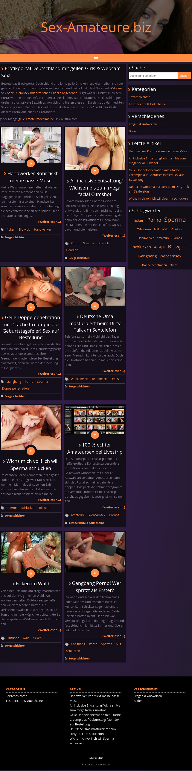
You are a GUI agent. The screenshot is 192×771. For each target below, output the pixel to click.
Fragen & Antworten (143, 124)
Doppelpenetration (15, 389)
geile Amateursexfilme (34, 119)
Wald (26, 639)
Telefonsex (99, 379)
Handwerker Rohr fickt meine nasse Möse (158, 151)
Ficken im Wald (32, 584)
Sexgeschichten (15, 237)
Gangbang (14, 382)
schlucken (28, 508)
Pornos (114, 516)
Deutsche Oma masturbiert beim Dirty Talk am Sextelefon (94, 323)
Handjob (72, 250)
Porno (75, 243)
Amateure (78, 516)
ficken (11, 230)
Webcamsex (79, 379)
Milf (118, 645)
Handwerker (42, 230)
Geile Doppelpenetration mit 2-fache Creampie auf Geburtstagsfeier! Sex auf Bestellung (31, 327)
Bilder (133, 131)
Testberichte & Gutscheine (86, 523)
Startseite (96, 758)
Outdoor (13, 639)
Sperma (88, 243)
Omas (114, 379)
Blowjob (24, 230)
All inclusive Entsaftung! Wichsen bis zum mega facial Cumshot (96, 187)
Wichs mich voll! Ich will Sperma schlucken (158, 198)
